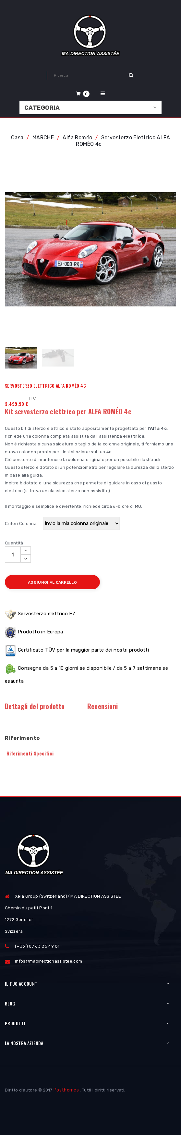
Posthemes (66, 1090)
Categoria (42, 107)
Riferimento (22, 738)
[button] (83, 93)
